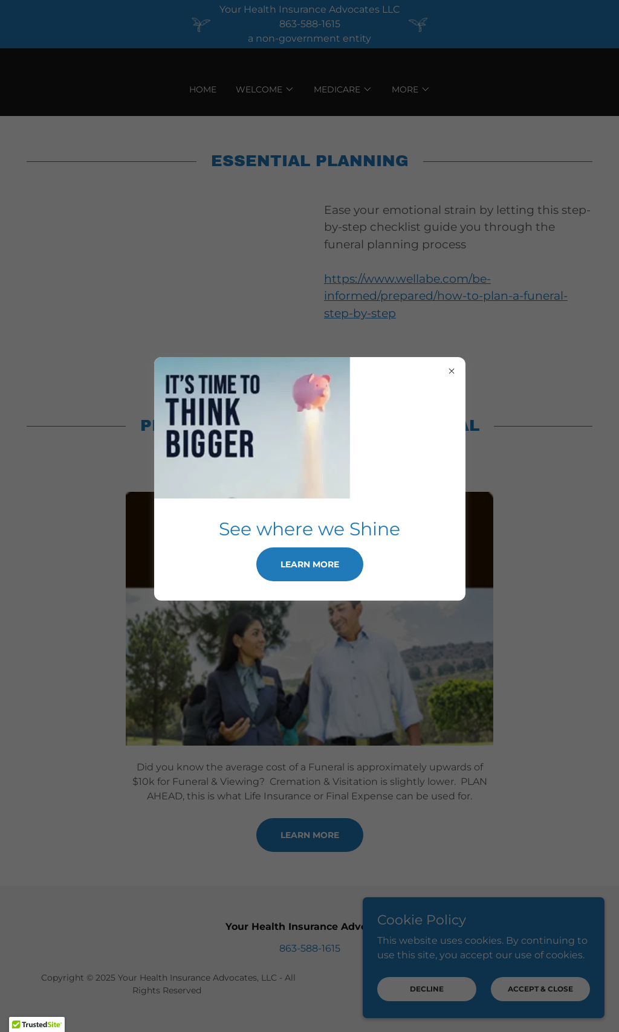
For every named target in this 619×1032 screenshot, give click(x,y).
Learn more (309, 564)
